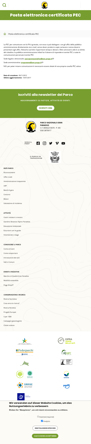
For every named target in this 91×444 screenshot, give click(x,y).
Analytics (46, 421)
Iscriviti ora (45, 108)
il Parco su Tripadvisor (55, 157)
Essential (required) (46, 417)
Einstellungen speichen (45, 428)
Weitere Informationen (18, 413)
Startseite (5, 33)
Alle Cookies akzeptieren (45, 436)
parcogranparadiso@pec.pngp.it (39, 58)
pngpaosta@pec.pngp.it (32, 62)
